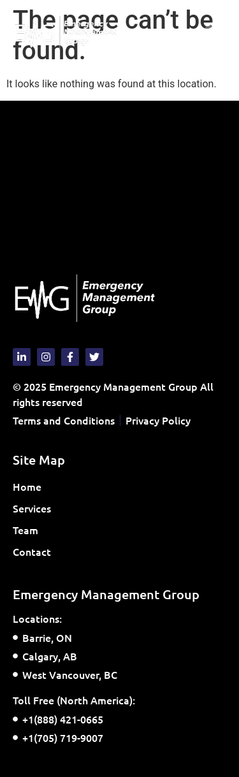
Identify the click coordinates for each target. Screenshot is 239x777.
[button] (215, 32)
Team (25, 530)
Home (27, 486)
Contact (32, 551)
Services (35, 508)
